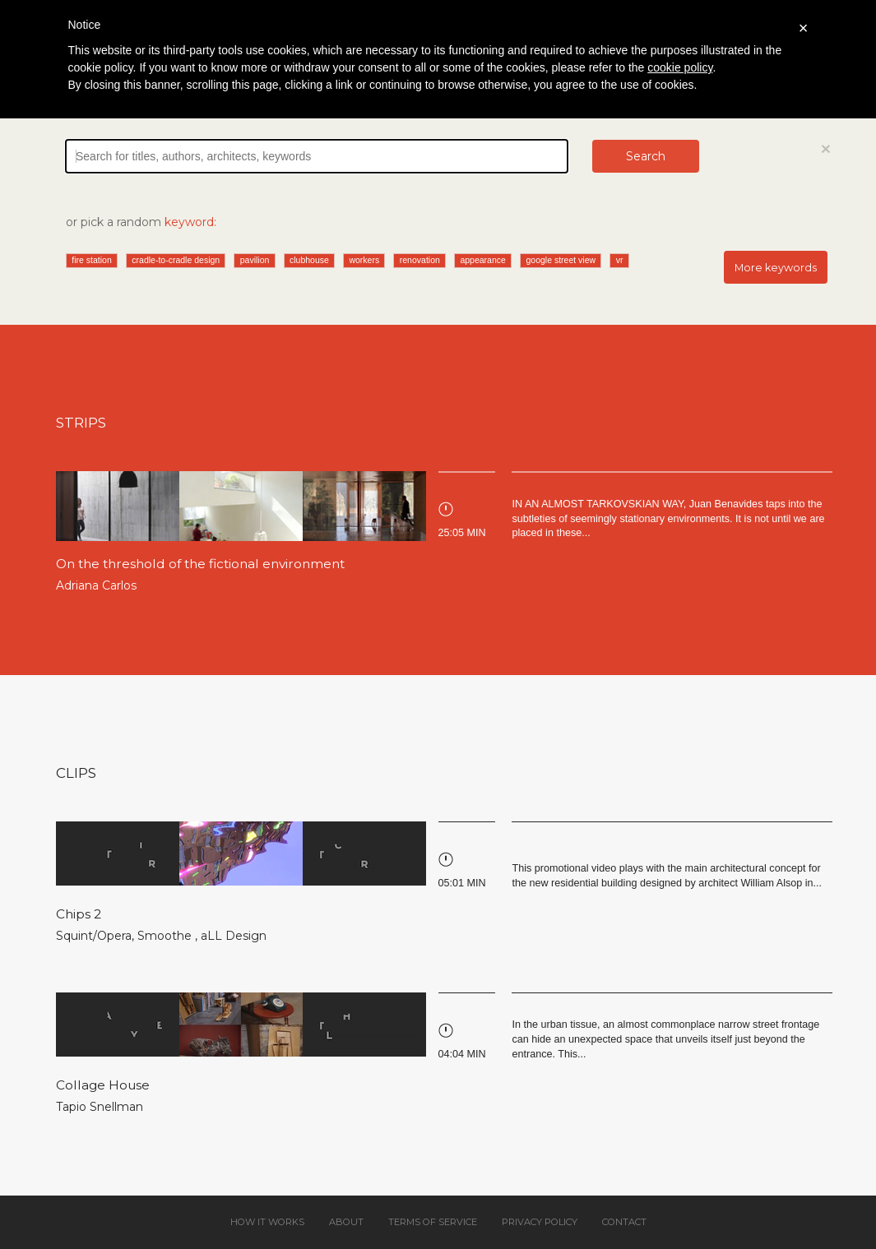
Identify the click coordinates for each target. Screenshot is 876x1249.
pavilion (255, 260)
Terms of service (432, 1222)
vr (619, 260)
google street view (561, 260)
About (346, 1222)
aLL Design (234, 935)
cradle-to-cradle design (176, 260)
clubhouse (309, 260)
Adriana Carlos (96, 585)
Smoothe (166, 935)
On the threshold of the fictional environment (200, 563)
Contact (624, 1222)
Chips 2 (78, 914)
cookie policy (679, 67)
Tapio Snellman (99, 1106)
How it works (267, 1222)
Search (645, 156)
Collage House (103, 1085)
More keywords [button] (776, 267)
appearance (482, 260)
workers (364, 260)
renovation (420, 260)
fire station (91, 260)
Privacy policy (539, 1222)
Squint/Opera (94, 935)
